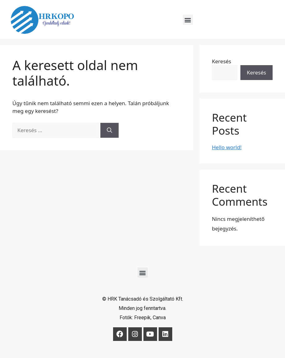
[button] (188, 20)
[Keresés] (109, 130)
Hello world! (227, 147)
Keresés (221, 61)
